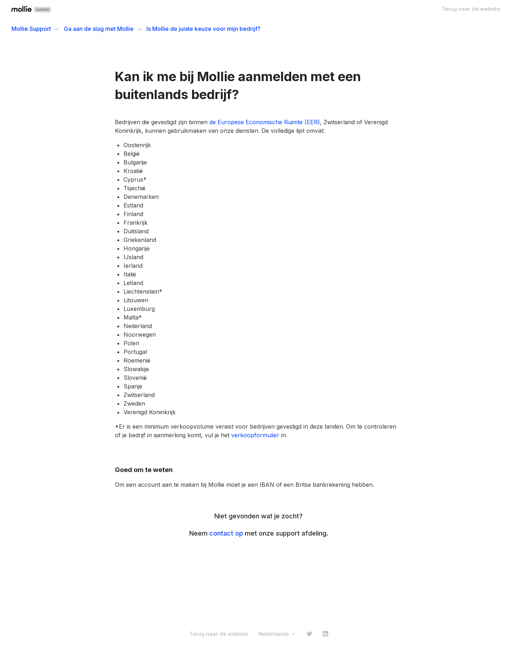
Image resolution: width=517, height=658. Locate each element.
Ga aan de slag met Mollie (99, 28)
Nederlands (277, 633)
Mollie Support (31, 28)
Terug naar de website (471, 8)
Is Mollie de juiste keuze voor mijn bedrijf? (203, 28)
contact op (226, 533)
